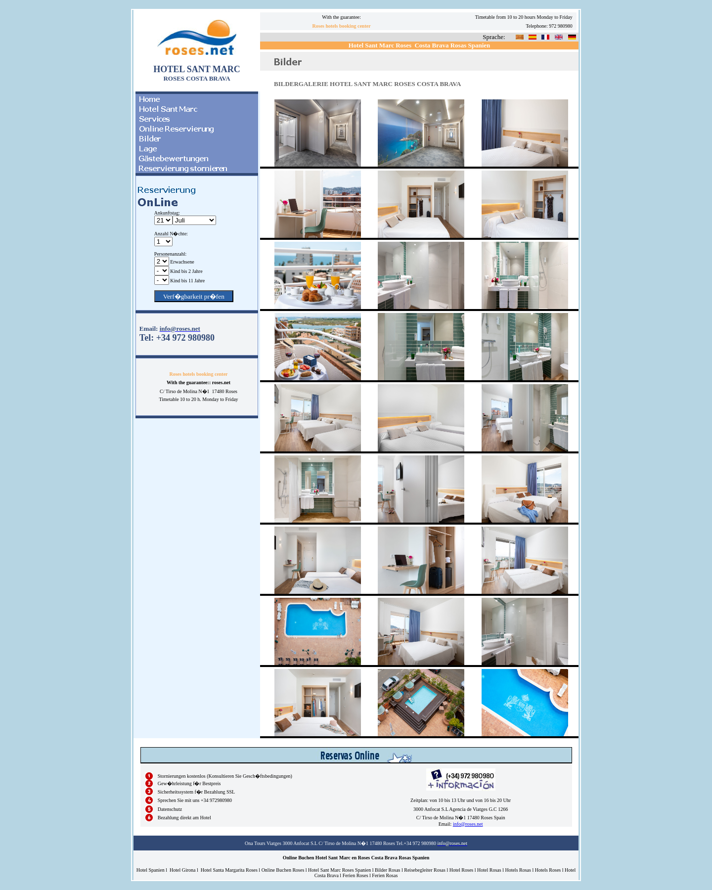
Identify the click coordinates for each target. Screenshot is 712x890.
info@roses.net (468, 824)
